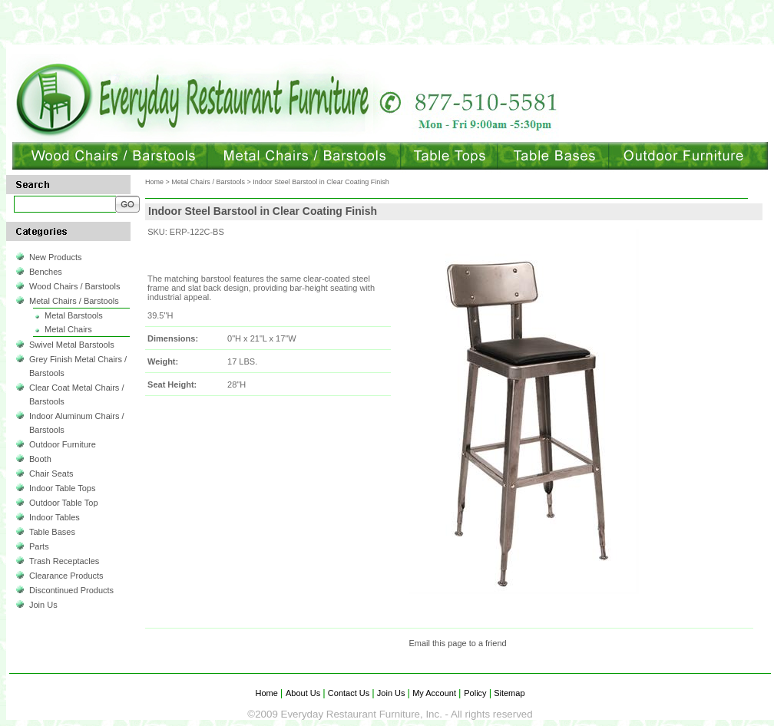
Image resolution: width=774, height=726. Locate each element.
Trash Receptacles (64, 561)
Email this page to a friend (457, 643)
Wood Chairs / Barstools (74, 286)
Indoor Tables (54, 517)
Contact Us (349, 693)
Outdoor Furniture (62, 444)
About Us (304, 693)
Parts (39, 546)
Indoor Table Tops (62, 488)
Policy (476, 693)
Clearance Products (66, 575)
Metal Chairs (68, 329)
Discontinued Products (71, 590)
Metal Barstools (74, 315)
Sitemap (507, 693)
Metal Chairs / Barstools (74, 300)
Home (154, 182)
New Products (55, 257)
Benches (45, 271)
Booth (40, 459)
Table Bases (52, 531)
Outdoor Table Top (63, 502)
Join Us (43, 604)
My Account (434, 693)
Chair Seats (51, 473)
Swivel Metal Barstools (71, 344)
